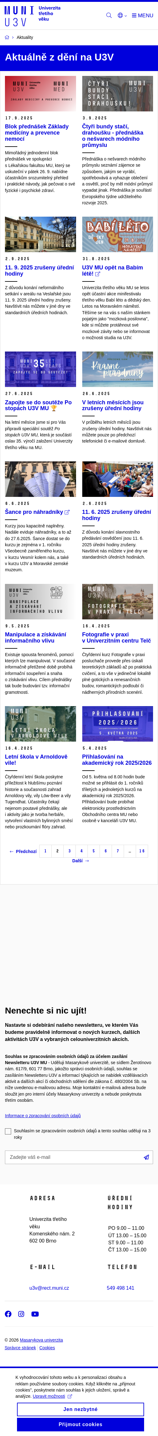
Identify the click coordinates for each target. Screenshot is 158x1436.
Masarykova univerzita (41, 1340)
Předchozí (23, 851)
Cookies (47, 1347)
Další (80, 860)
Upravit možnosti (52, 1403)
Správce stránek (20, 1347)
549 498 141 (121, 1288)
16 (142, 851)
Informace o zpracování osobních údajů (43, 1115)
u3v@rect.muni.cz (49, 1288)
